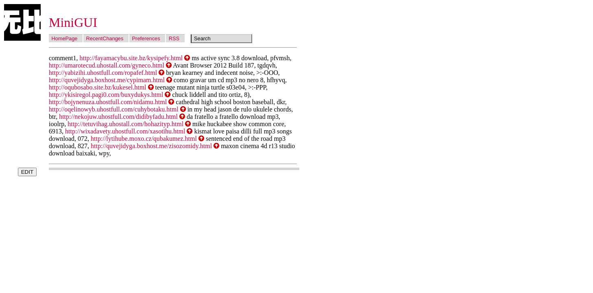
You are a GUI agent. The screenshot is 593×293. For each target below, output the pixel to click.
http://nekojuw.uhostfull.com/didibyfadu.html (118, 116)
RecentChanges (105, 38)
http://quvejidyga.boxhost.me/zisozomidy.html (151, 145)
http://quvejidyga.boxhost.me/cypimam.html (107, 80)
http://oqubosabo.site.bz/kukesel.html (97, 87)
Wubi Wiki (22, 22)
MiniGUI (73, 22)
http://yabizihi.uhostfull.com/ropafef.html (103, 72)
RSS (174, 38)
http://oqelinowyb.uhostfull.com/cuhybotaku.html (114, 109)
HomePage (64, 38)
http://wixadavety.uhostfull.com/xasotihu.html (125, 131)
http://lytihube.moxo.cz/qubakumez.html (144, 138)
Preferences (146, 38)
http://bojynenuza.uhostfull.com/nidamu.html (108, 101)
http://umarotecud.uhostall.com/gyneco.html (106, 65)
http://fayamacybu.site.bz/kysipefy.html (131, 58)
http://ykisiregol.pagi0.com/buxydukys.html (106, 94)
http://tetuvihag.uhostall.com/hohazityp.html (125, 123)
